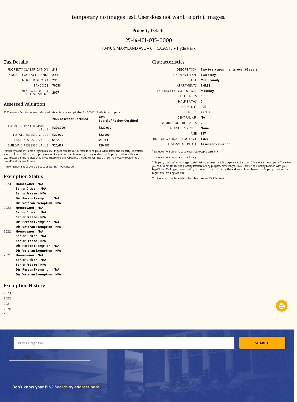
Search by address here (77, 387)
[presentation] (49, 374)
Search (262, 342)
